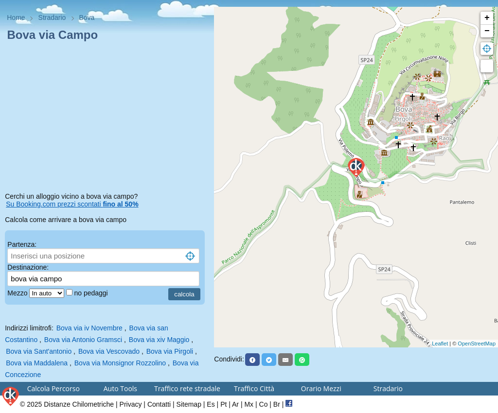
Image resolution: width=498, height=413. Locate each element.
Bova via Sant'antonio (38, 351)
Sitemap (189, 404)
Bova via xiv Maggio (159, 340)
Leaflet (440, 343)
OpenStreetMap (477, 343)
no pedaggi (91, 293)
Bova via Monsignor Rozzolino (120, 363)
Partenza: (21, 244)
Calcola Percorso (53, 388)
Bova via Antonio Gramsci (83, 340)
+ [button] (487, 18)
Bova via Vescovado (109, 351)
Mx (248, 404)
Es (210, 404)
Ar (235, 404)
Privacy (131, 404)
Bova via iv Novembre (89, 328)
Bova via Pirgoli (170, 351)
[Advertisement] (107, 119)
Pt (223, 404)
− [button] (487, 31)
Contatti (159, 404)
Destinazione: (28, 267)
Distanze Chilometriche (79, 404)
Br (276, 404)
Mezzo (18, 293)
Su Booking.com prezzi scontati (72, 204)
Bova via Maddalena (37, 363)
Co (263, 404)
